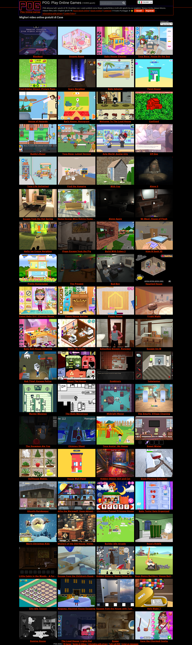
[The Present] (77, 268)
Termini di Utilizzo (79, 644)
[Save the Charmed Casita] (154, 625)
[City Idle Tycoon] (38, 593)
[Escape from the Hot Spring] (38, 203)
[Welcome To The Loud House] (115, 105)
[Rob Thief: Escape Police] (38, 365)
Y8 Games (67, 644)
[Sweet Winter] (154, 430)
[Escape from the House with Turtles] (115, 593)
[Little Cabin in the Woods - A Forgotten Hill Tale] (38, 560)
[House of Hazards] (38, 105)
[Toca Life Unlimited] (38, 170)
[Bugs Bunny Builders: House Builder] (154, 560)
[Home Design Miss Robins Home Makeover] (77, 203)
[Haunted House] (154, 268)
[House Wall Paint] (77, 463)
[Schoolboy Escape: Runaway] (115, 333)
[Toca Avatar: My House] (115, 430)
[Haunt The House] (77, 365)
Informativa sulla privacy (53, 13)
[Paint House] (154, 73)
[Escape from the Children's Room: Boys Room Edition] (77, 560)
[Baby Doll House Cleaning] (38, 333)
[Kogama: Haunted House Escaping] (77, 593)
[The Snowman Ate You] (38, 430)
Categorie (107, 11)
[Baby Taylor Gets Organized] (154, 495)
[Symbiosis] (115, 365)
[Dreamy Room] (77, 40)
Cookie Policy (69, 13)
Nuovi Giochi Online (81, 11)
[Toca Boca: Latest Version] (77, 138)
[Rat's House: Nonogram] (77, 105)
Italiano (144, 2)
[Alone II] (154, 170)
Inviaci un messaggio (130, 644)
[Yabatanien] (154, 365)
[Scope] (115, 625)
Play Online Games (30, 11)
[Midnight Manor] (115, 398)
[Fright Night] (154, 300)
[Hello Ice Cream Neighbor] (38, 235)
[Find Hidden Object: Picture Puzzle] (38, 73)
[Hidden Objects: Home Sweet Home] (115, 560)
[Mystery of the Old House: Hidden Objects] (77, 528)
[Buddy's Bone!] (38, 138)
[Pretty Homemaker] (38, 268)
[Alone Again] (115, 203)
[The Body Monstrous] (77, 398)
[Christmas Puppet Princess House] (115, 495)
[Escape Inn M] (154, 333)
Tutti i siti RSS (114, 644)
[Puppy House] (115, 300)
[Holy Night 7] (154, 593)
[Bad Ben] (115, 268)
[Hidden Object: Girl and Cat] (115, 463)
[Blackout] (38, 40)
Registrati (150, 11)
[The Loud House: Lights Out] (77, 625)
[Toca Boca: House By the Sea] (154, 40)
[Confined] (154, 105)
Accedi (139, 11)
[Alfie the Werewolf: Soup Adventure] (77, 495)
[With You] (115, 170)
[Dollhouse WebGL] (38, 463)
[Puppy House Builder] (77, 300)
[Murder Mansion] (38, 398)
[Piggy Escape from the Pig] (77, 235)
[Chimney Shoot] (77, 430)
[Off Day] (154, 138)
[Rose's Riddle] (154, 528)
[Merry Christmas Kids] (38, 528)
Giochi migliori (96, 11)
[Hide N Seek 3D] (154, 235)
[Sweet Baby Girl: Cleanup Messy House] (38, 300)
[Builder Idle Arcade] (115, 528)
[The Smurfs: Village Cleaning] (154, 398)
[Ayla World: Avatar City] (115, 138)
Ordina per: (164, 21)
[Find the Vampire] (77, 170)
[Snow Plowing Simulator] (154, 463)
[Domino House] (38, 625)
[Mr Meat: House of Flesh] (154, 203)
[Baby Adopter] (115, 73)
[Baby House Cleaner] (115, 40)
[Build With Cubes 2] (115, 235)
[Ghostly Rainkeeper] (38, 495)
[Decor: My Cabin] (77, 333)
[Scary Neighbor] (77, 73)
